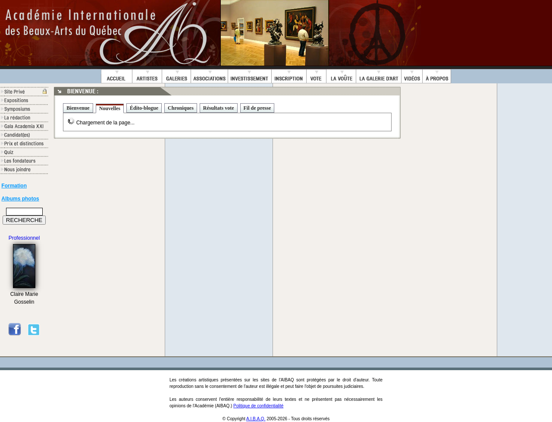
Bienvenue (77, 108)
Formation (14, 186)
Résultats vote (218, 108)
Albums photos (20, 199)
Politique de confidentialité (258, 405)
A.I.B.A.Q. (255, 418)
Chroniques (181, 108)
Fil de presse (257, 108)
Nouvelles (109, 108)
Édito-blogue (144, 108)
